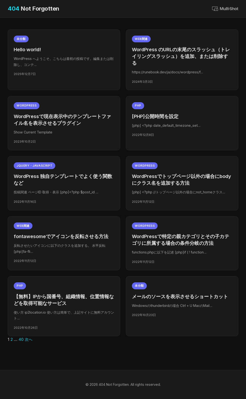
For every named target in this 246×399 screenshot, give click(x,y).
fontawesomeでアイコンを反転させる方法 (61, 236)
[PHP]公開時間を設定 (155, 116)
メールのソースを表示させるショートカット (180, 296)
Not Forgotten (33, 8)
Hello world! (27, 49)
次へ (28, 339)
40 (21, 339)
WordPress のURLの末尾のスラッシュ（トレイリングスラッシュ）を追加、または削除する (181, 56)
